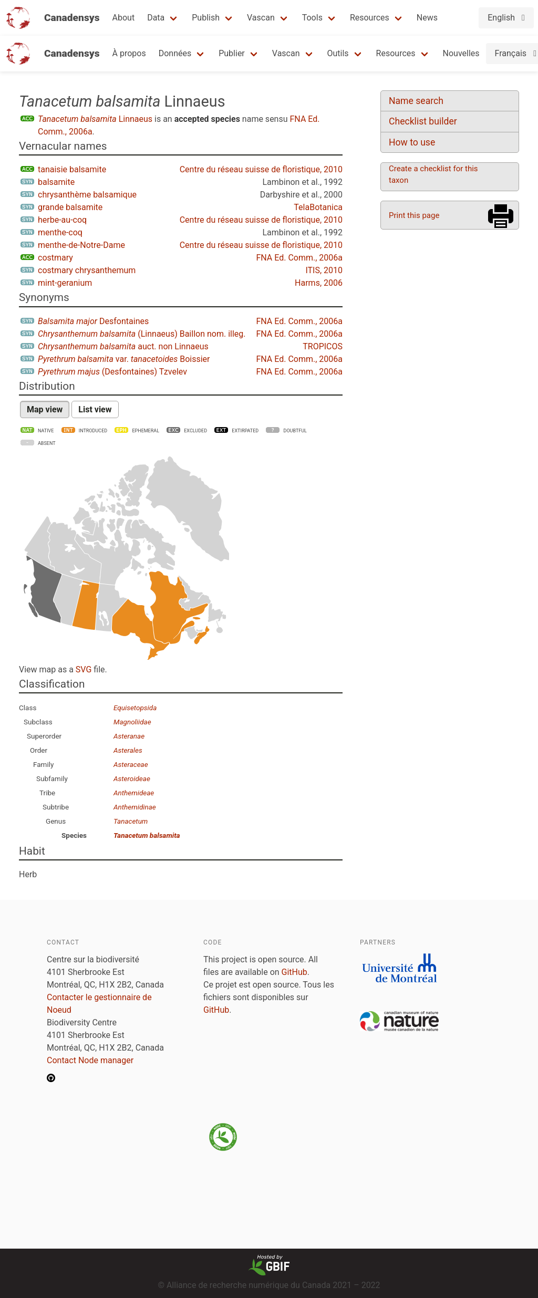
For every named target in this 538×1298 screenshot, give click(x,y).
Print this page (414, 215)
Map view (45, 409)
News (427, 18)
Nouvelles (461, 53)
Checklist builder (423, 121)
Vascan (261, 18)
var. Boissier (124, 359)
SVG (83, 669)
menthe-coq (60, 232)
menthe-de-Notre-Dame (81, 245)
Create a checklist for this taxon (433, 174)
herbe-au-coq (62, 220)
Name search (416, 101)
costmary (55, 258)
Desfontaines (93, 321)
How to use (412, 142)
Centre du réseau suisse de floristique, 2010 (261, 169)
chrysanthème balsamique (87, 195)
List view (94, 409)
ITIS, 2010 (324, 270)
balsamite (56, 182)
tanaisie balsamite (72, 169)
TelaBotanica (318, 207)
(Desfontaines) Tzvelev (112, 372)
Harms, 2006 (319, 283)
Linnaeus (95, 119)
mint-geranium (65, 283)
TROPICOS (323, 346)
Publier (232, 53)
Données (175, 53)
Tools (312, 18)
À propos (129, 53)
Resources (369, 18)
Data (155, 18)
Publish (206, 18)
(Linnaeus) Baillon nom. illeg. (142, 334)
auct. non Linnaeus (123, 346)
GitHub (294, 972)
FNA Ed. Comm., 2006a (299, 258)
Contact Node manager (90, 1060)
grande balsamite (70, 207)
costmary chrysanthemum (87, 270)
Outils (338, 53)
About (123, 18)
